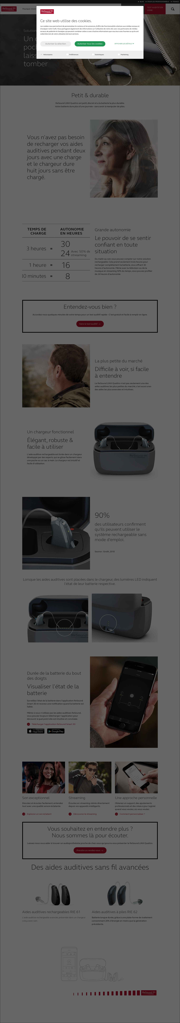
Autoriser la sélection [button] (55, 43)
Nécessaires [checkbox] (46, 54)
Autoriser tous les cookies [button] (89, 43)
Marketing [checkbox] (123, 54)
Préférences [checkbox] (72, 54)
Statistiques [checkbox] (98, 54)
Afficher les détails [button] (124, 44)
